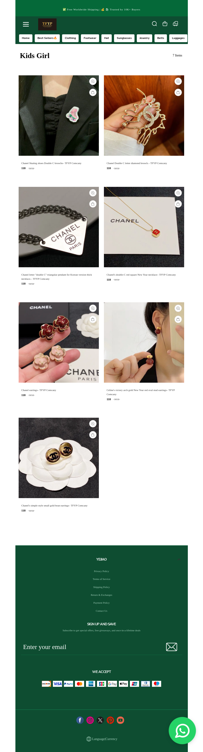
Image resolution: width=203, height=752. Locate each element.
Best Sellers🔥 (47, 38)
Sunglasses (124, 38)
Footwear (90, 38)
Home (26, 38)
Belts (160, 38)
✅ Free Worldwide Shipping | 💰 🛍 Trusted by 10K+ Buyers (101, 9)
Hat (106, 38)
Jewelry (144, 38)
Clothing (70, 38)
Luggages (178, 38)
